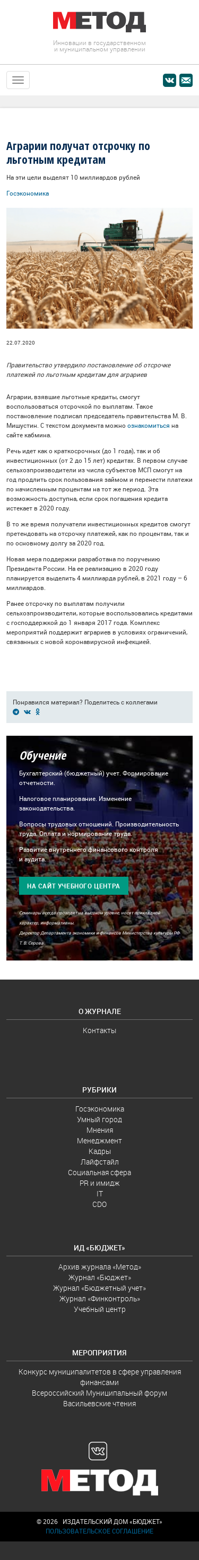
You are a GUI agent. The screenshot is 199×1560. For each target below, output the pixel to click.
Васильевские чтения (99, 1403)
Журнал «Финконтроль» (99, 1298)
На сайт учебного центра (73, 886)
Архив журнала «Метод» (99, 1267)
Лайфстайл (100, 1162)
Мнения (99, 1130)
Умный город (99, 1119)
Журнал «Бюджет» (99, 1277)
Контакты (99, 1030)
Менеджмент (99, 1140)
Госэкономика (27, 193)
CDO (99, 1204)
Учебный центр (100, 1309)
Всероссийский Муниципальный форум (99, 1393)
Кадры (100, 1151)
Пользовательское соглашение (99, 1531)
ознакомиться (148, 425)
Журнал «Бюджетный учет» (99, 1288)
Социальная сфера (99, 1172)
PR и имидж (100, 1183)
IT (100, 1193)
